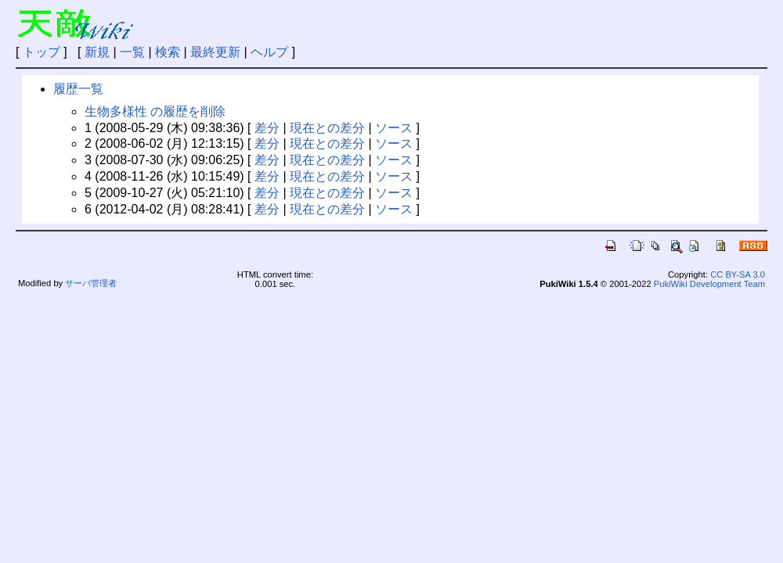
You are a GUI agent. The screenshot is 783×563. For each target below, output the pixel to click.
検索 (167, 52)
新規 (97, 52)
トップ (41, 52)
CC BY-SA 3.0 (737, 274)
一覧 (132, 52)
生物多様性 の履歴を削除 (155, 111)
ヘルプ (269, 52)
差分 (267, 127)
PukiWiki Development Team (709, 284)
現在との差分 (327, 127)
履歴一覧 (78, 88)
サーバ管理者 (91, 283)
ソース (394, 127)
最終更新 (215, 52)
